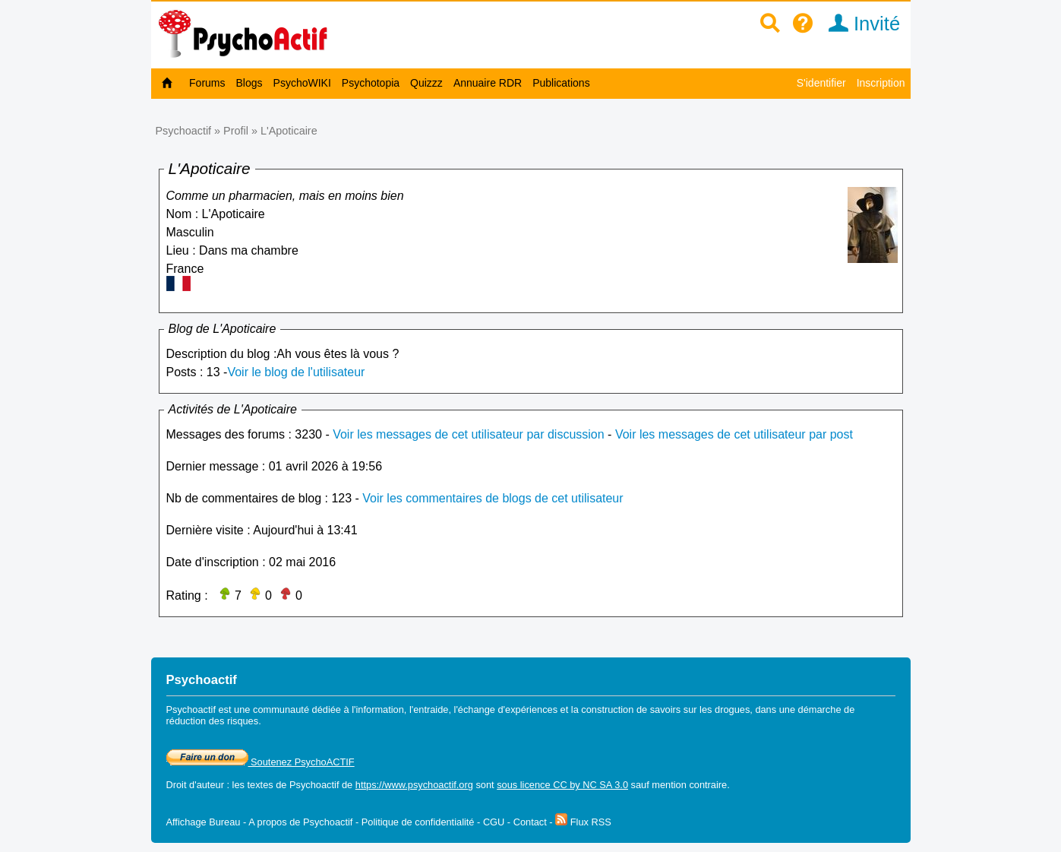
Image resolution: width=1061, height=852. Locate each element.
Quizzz (426, 83)
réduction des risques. (213, 721)
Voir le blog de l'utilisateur (296, 372)
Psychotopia (370, 83)
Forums (207, 83)
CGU (493, 822)
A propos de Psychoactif (300, 822)
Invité (859, 23)
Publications (561, 83)
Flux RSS (583, 822)
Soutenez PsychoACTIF (260, 762)
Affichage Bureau (203, 822)
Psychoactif (184, 131)
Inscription (881, 83)
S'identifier (821, 83)
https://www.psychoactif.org (414, 784)
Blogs (249, 83)
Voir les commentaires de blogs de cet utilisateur (492, 498)
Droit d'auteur (195, 784)
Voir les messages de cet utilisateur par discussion (469, 434)
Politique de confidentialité (418, 822)
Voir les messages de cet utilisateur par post (734, 434)
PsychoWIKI (302, 83)
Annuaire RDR (487, 83)
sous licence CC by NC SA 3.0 (562, 784)
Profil (235, 131)
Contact (530, 822)
